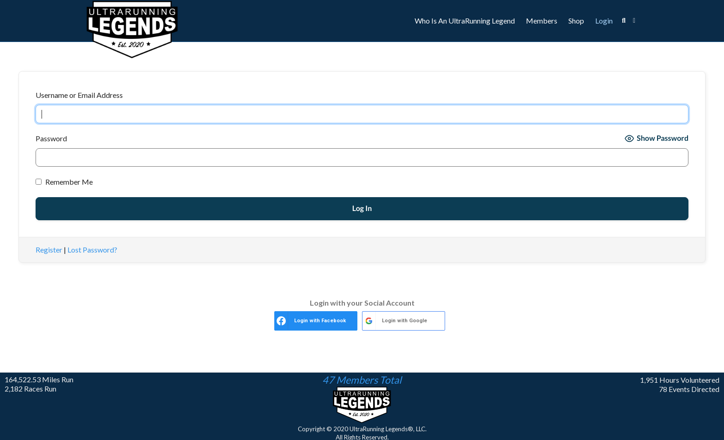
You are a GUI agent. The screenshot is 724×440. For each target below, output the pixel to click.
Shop (576, 20)
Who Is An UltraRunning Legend (465, 20)
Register (49, 249)
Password (51, 138)
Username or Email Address (79, 94)
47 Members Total (362, 380)
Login (604, 20)
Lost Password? (92, 249)
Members (541, 20)
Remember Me (64, 181)
